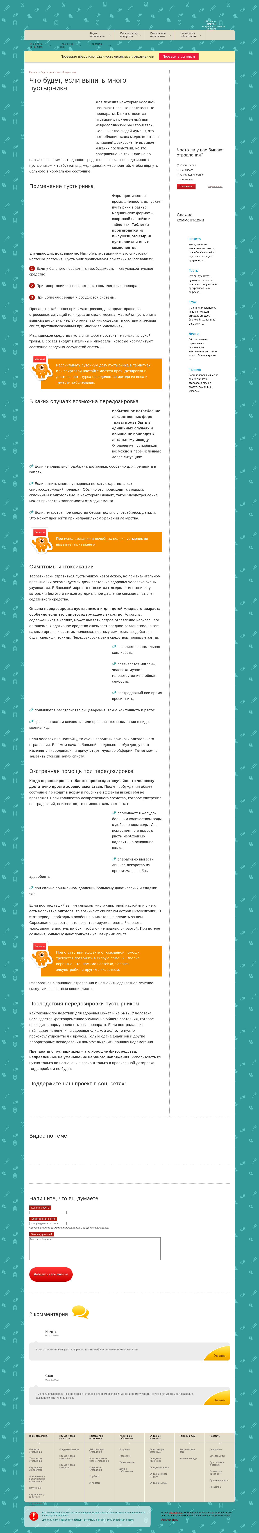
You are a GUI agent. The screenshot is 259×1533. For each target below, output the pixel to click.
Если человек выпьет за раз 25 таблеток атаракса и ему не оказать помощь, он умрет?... (203, 383)
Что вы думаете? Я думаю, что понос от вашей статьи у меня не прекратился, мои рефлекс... (203, 284)
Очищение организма (36, 45)
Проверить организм (179, 56)
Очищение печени (159, 1467)
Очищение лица (158, 1483)
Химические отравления (35, 1459)
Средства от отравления (96, 1468)
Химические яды (188, 1458)
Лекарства (215, 1487)
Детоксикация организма (157, 1450)
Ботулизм (124, 1449)
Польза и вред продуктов (129, 35)
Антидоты (94, 1483)
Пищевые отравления (35, 1450)
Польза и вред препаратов (67, 1457)
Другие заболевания (126, 1470)
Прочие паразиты (219, 1480)
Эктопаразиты (217, 1456)
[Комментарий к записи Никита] (216, 1353)
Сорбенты (94, 1476)
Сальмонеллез (127, 1462)
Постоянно (185, 179)
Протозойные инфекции (217, 1463)
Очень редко (186, 165)
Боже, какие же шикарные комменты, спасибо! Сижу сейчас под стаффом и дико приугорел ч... (202, 252)
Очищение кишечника (155, 1459)
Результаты (215, 186)
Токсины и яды (66, 45)
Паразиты (96, 43)
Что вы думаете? (41, 1234)
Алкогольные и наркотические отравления (37, 1479)
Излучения (35, 1488)
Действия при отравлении (96, 1450)
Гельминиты (216, 1449)
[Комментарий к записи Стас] (216, 1397)
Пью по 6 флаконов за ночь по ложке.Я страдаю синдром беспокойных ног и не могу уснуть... (202, 315)
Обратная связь (169, 1520)
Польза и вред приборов (67, 1466)
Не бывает (185, 170)
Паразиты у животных (216, 1472)
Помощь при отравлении (158, 35)
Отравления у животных (36, 1495)
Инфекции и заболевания (188, 35)
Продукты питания (69, 1449)
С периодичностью (190, 174)
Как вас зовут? (40, 1207)
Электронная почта (43, 1218)
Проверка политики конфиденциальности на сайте (212, 24)
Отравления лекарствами (36, 1468)
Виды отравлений (97, 35)
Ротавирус (124, 1456)
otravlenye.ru (176, 1512)
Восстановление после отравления (99, 1459)
